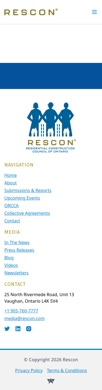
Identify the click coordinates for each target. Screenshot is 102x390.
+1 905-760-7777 (21, 311)
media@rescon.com (24, 318)
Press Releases (19, 250)
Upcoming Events (22, 198)
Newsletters (16, 273)
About (10, 183)
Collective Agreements (27, 213)
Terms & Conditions (67, 370)
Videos (11, 265)
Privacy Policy (29, 370)
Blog (9, 258)
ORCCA (11, 206)
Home (10, 175)
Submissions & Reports (27, 190)
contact (12, 221)
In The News (17, 242)
